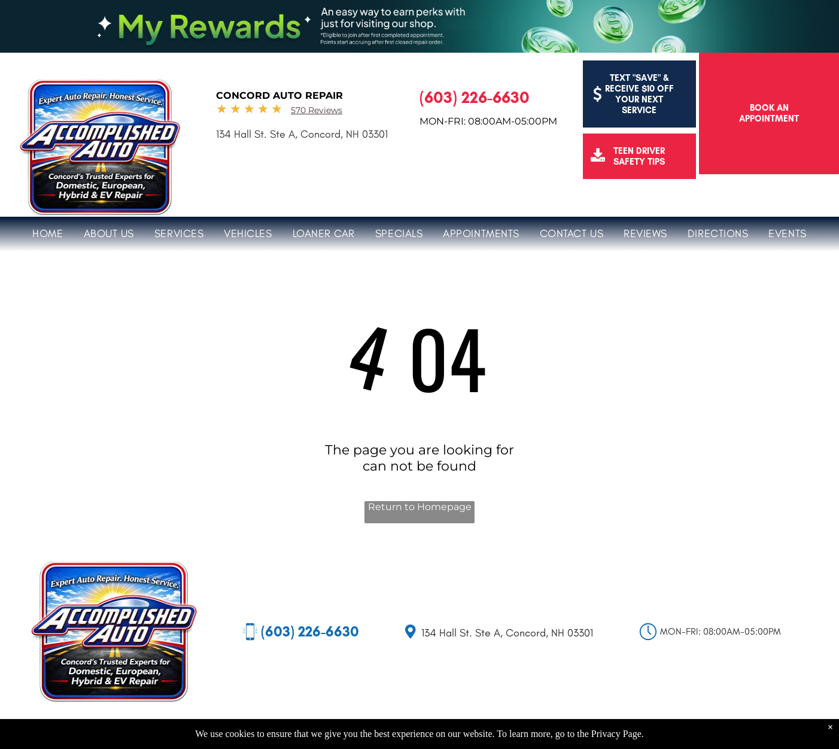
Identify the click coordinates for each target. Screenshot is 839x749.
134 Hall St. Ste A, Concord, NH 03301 (302, 134)
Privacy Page (616, 734)
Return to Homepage (420, 507)
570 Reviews (316, 110)
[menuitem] (47, 232)
